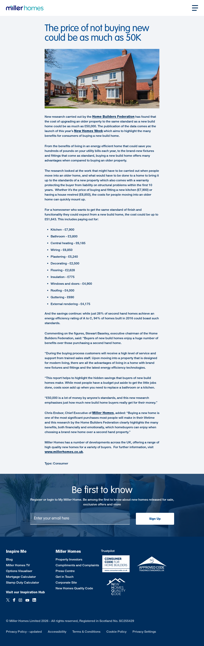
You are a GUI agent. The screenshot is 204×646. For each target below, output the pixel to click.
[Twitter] (8, 602)
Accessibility (57, 631)
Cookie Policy (116, 631)
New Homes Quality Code (74, 588)
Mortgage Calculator (21, 577)
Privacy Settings (144, 631)
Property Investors (69, 559)
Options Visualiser (19, 571)
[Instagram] (20, 602)
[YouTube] (27, 602)
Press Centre (65, 571)
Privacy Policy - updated (24, 631)
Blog (9, 559)
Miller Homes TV (18, 565)
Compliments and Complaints (77, 565)
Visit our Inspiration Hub (25, 592)
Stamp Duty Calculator (22, 582)
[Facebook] (14, 602)
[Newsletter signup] (80, 519)
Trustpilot (108, 551)
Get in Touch (65, 577)
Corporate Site (66, 582)
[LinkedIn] (34, 602)
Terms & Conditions (86, 631)
